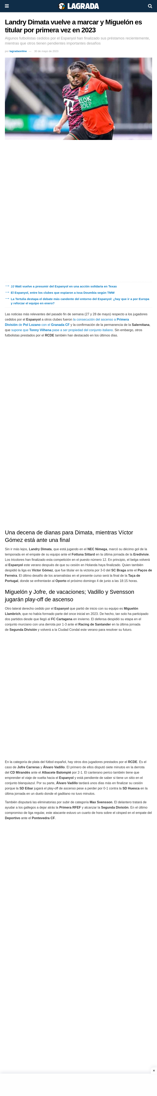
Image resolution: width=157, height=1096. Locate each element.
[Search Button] (150, 6)
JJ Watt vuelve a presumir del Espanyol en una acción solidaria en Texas (64, 286)
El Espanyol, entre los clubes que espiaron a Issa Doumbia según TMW (63, 292)
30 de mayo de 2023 (46, 51)
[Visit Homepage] (78, 6)
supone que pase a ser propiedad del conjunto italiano (61, 330)
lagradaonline (18, 51)
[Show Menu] (7, 6)
